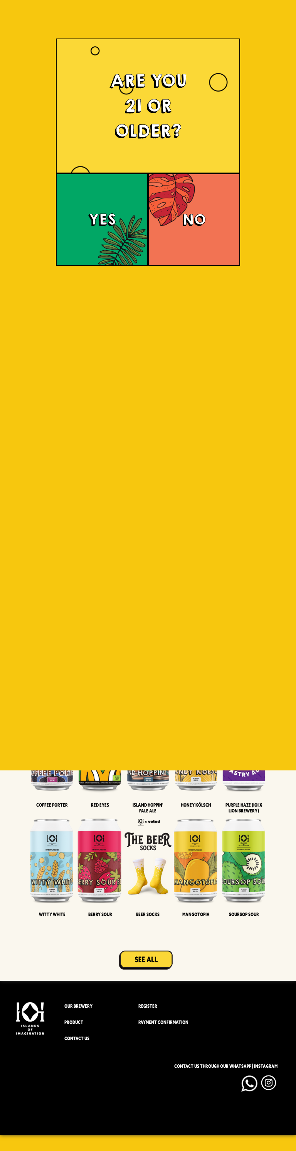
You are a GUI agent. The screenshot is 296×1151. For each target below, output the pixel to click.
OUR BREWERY (78, 1006)
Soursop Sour (244, 914)
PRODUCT (73, 1022)
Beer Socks (148, 914)
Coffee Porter (52, 805)
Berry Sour (100, 914)
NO (194, 219)
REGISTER (147, 1006)
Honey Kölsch (196, 805)
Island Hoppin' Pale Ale (148, 808)
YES (102, 219)
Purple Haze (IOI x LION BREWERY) (243, 808)
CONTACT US (76, 1038)
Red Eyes (100, 805)
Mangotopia (196, 914)
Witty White (52, 914)
